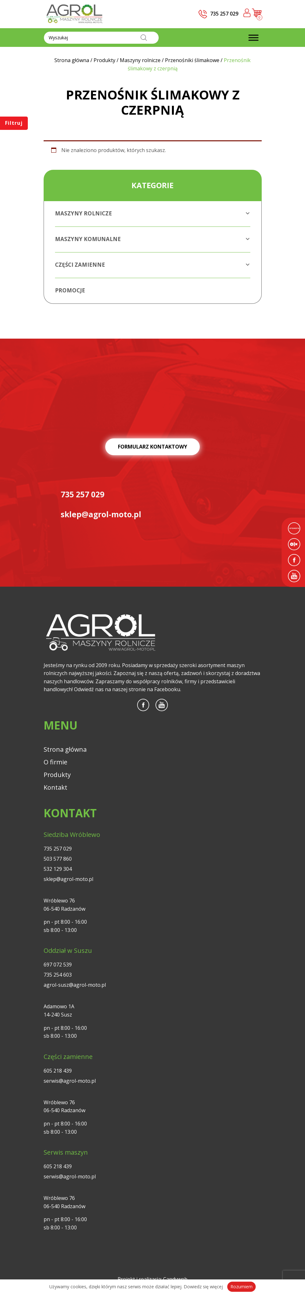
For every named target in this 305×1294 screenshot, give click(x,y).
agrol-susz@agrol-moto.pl (75, 985)
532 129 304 (58, 869)
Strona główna (65, 750)
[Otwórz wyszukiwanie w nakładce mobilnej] (101, 37)
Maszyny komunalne (152, 239)
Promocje (70, 290)
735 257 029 (58, 849)
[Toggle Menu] (253, 38)
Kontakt (55, 788)
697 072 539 (58, 965)
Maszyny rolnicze (152, 213)
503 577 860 (58, 859)
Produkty (57, 775)
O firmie (56, 762)
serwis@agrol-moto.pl (70, 1081)
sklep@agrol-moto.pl (68, 879)
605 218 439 (58, 1071)
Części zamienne (152, 264)
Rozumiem (241, 1287)
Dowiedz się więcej (203, 1287)
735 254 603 (58, 975)
